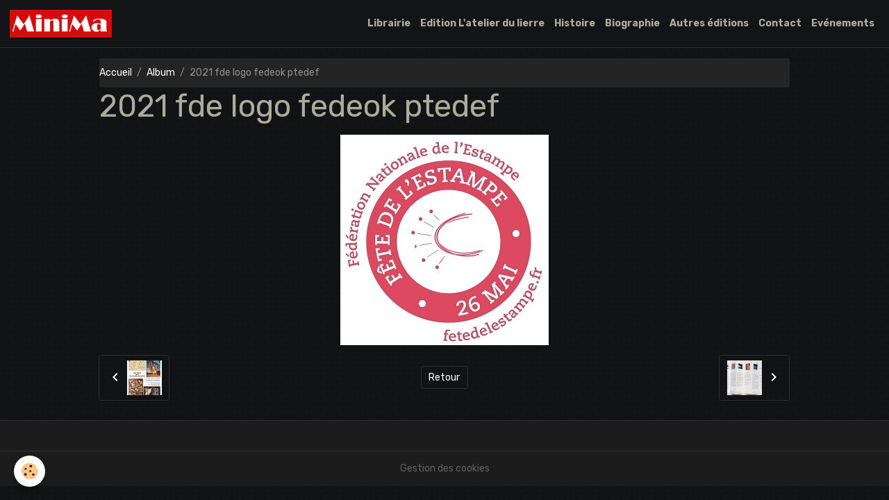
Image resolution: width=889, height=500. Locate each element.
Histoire (574, 23)
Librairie (388, 23)
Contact (779, 23)
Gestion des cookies (445, 468)
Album (161, 72)
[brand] (63, 24)
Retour (444, 377)
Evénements (842, 23)
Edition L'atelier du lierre (482, 23)
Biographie (632, 23)
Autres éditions (709, 23)
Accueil (115, 72)
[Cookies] (29, 471)
